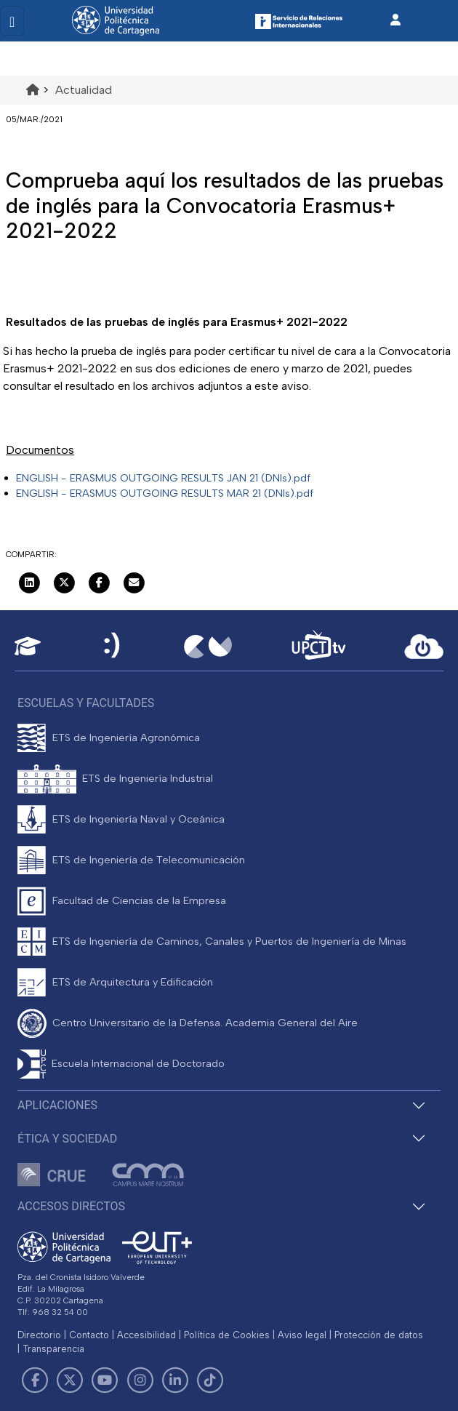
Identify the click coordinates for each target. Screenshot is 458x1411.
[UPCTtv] (318, 646)
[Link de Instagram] (140, 1380)
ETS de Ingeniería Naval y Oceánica (138, 819)
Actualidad (83, 90)
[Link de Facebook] (34, 1380)
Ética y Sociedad (67, 1139)
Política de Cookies (227, 1335)
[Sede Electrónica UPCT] (112, 646)
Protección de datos (378, 1335)
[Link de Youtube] (104, 1380)
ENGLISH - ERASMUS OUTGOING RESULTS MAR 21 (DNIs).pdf (164, 493)
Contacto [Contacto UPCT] (89, 1335)
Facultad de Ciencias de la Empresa (139, 900)
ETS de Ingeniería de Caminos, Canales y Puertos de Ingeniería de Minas (229, 941)
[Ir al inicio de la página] (32, 90)
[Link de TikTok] (210, 1380)
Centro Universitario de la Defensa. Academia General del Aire (205, 1022)
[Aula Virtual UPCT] (28, 646)
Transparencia (53, 1348)
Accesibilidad (146, 1335)
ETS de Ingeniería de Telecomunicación (148, 859)
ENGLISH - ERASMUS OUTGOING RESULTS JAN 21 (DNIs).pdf (163, 477)
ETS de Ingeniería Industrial (147, 778)
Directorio (39, 1335)
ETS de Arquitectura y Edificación (132, 981)
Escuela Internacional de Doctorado (138, 1063)
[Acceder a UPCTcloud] (423, 646)
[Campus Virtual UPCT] (208, 646)
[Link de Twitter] (69, 1380)
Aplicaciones (57, 1105)
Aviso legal (302, 1335)
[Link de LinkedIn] (175, 1380)
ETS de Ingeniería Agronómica (126, 737)
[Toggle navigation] (12, 21)
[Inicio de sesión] (395, 20)
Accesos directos (71, 1206)
